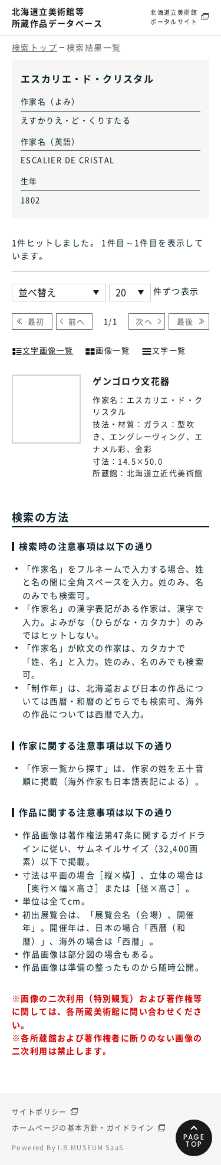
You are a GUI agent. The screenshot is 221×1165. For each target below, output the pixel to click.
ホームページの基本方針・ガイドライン (83, 1128)
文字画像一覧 (42, 349)
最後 (185, 321)
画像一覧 (107, 349)
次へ (144, 321)
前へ (76, 321)
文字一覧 (163, 349)
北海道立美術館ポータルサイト (173, 17)
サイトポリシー (39, 1112)
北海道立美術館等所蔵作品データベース (57, 17)
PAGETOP (194, 1140)
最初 (36, 321)
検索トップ (34, 47)
